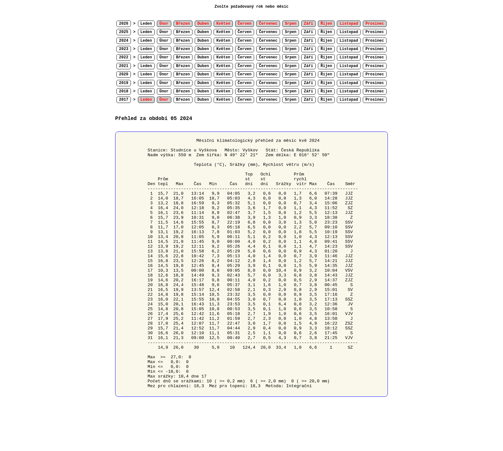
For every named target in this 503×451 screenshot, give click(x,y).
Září (308, 32)
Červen (245, 32)
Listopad (348, 32)
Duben (203, 32)
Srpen (290, 32)
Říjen (326, 32)
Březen (183, 32)
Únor (164, 32)
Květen (223, 32)
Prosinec (374, 32)
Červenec (268, 32)
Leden (146, 23)
